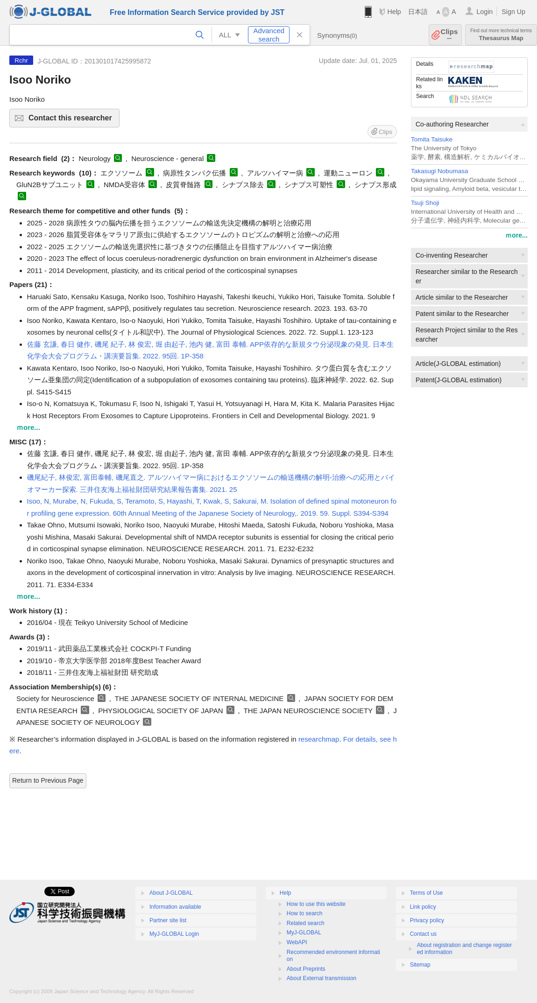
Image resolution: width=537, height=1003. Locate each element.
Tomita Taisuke (431, 139)
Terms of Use (426, 893)
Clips (449, 35)
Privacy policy (427, 920)
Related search (306, 923)
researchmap (318, 739)
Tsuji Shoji (425, 202)
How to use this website (316, 904)
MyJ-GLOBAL (304, 932)
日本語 (418, 11)
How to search (305, 913)
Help (394, 11)
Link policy (423, 907)
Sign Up (513, 11)
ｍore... (516, 235)
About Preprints (306, 969)
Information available (175, 907)
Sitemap (420, 964)
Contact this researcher (73, 120)
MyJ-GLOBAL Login (174, 934)
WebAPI (297, 942)
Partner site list (167, 920)
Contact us (423, 934)
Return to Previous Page (48, 780)
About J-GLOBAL (171, 893)
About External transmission (321, 978)
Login (484, 11)
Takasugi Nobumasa (439, 171)
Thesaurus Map (501, 35)
